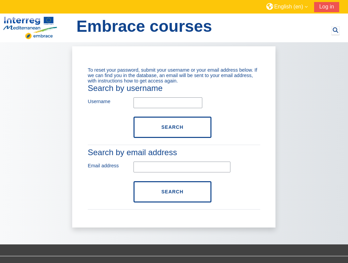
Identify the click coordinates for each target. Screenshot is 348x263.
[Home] (37, 27)
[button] (288, 6)
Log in (326, 6)
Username (99, 101)
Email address (103, 165)
